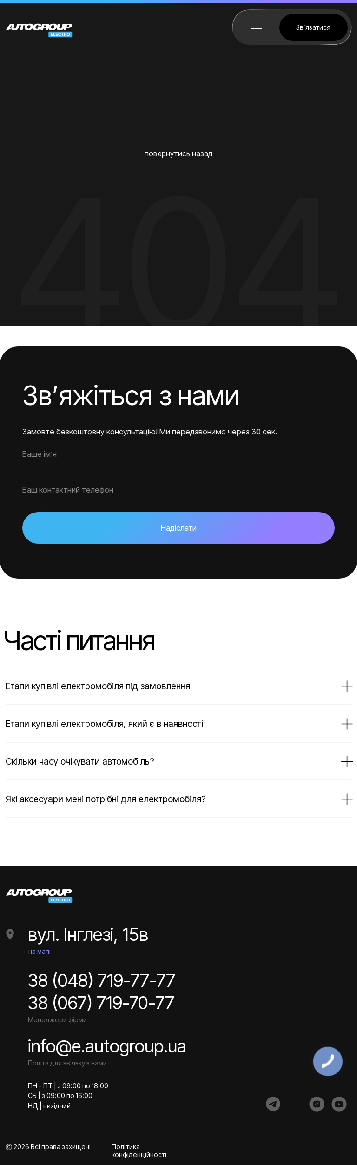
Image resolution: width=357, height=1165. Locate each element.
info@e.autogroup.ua (107, 1046)
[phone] (178, 490)
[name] (178, 454)
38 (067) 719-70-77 (101, 1002)
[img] (273, 1104)
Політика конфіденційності (139, 1150)
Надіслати (179, 528)
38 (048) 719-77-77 (101, 980)
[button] (313, 27)
